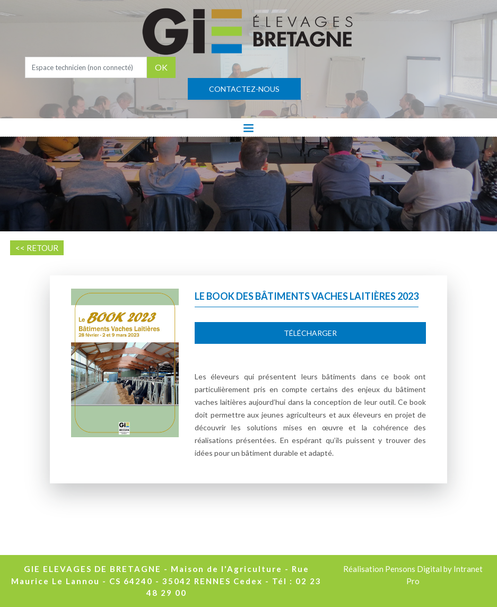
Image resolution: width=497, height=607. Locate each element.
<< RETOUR (36, 248)
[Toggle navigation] (248, 127)
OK (161, 67)
